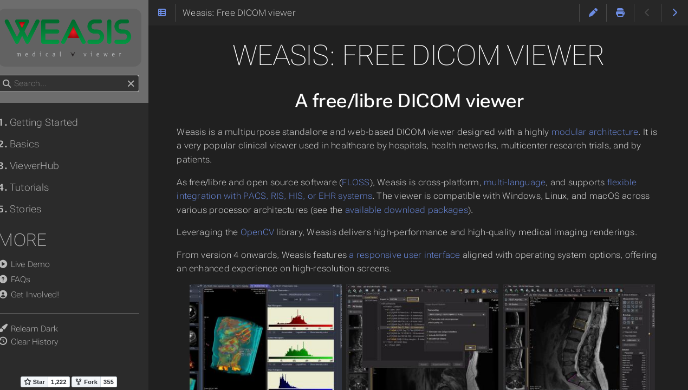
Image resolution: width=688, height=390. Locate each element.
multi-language (529, 182)
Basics (29, 144)
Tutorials (34, 187)
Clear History (44, 342)
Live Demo (35, 264)
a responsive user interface (418, 255)
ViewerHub (39, 165)
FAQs (25, 279)
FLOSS (370, 182)
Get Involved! (39, 295)
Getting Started (49, 122)
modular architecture (609, 132)
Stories (30, 209)
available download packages (450, 210)
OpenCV (271, 232)
